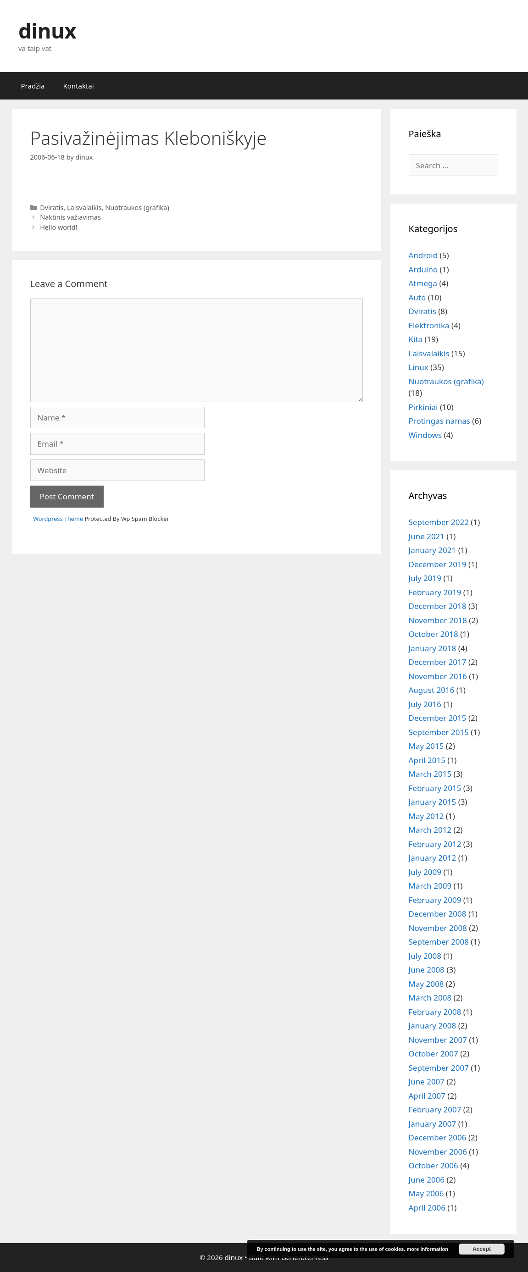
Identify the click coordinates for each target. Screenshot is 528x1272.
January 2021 (432, 550)
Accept (481, 1249)
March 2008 (430, 997)
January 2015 (432, 801)
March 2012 (430, 829)
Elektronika (429, 325)
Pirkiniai (423, 407)
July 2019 (425, 578)
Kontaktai (78, 85)
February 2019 (435, 592)
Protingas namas (439, 420)
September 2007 (439, 1067)
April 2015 (427, 760)
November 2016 (438, 676)
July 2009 (425, 872)
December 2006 (438, 1137)
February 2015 (435, 788)
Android (423, 255)
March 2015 (430, 774)
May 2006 (426, 1193)
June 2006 (427, 1179)
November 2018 (438, 620)
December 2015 (438, 718)
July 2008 (425, 956)
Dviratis (51, 207)
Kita (416, 339)
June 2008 (427, 969)
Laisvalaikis (84, 207)
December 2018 (438, 606)
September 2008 (439, 941)
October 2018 (433, 634)
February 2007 (435, 1109)
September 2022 (439, 522)
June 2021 (427, 536)
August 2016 (432, 690)
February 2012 (435, 844)
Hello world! (58, 227)
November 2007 (438, 1039)
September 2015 (439, 732)
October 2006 (433, 1165)
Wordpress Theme (58, 518)
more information (427, 1249)
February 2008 (435, 1012)
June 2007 (427, 1081)
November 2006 (438, 1151)
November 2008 (438, 928)
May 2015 (426, 746)
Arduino (423, 269)
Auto (417, 297)
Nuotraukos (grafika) (137, 207)
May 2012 (426, 816)
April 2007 (427, 1095)
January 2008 (432, 1025)
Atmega (423, 283)
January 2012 (432, 857)
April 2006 (427, 1207)
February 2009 (435, 900)
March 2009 (430, 885)
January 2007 (432, 1123)
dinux (47, 30)
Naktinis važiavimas (70, 217)
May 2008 (426, 984)
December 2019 (438, 564)
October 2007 (433, 1053)
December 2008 (438, 913)
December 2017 (438, 662)
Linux (418, 367)
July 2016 (425, 704)
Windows (425, 435)
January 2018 (432, 648)
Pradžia (33, 85)
